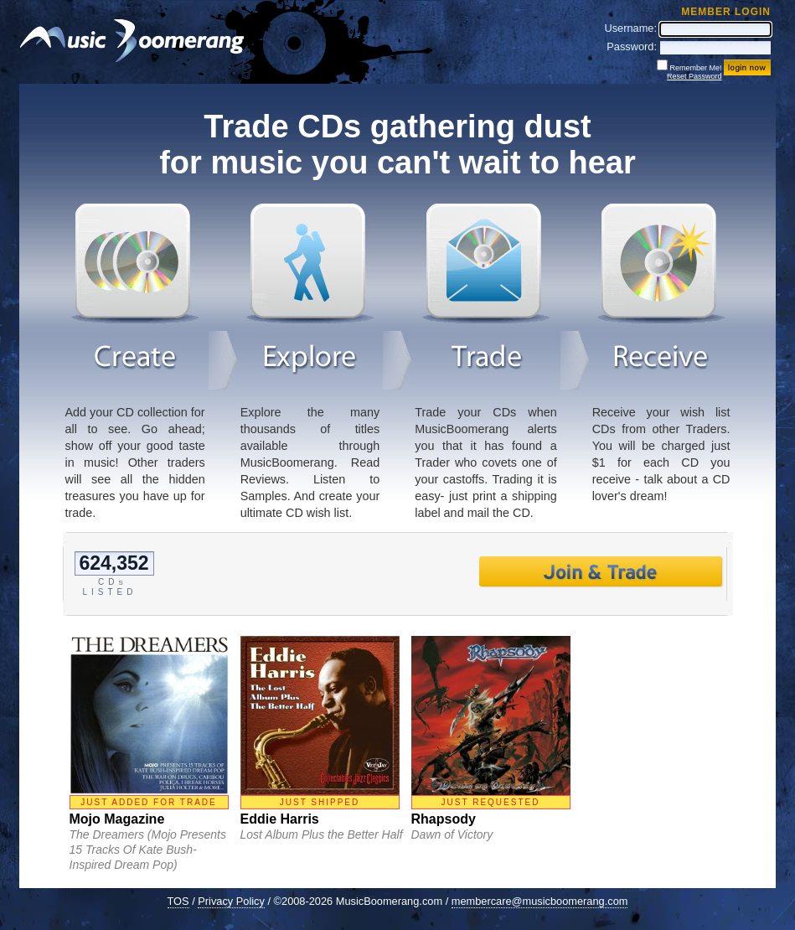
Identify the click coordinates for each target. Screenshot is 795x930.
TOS (178, 901)
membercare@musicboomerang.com (540, 901)
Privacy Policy (231, 901)
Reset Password (694, 76)
